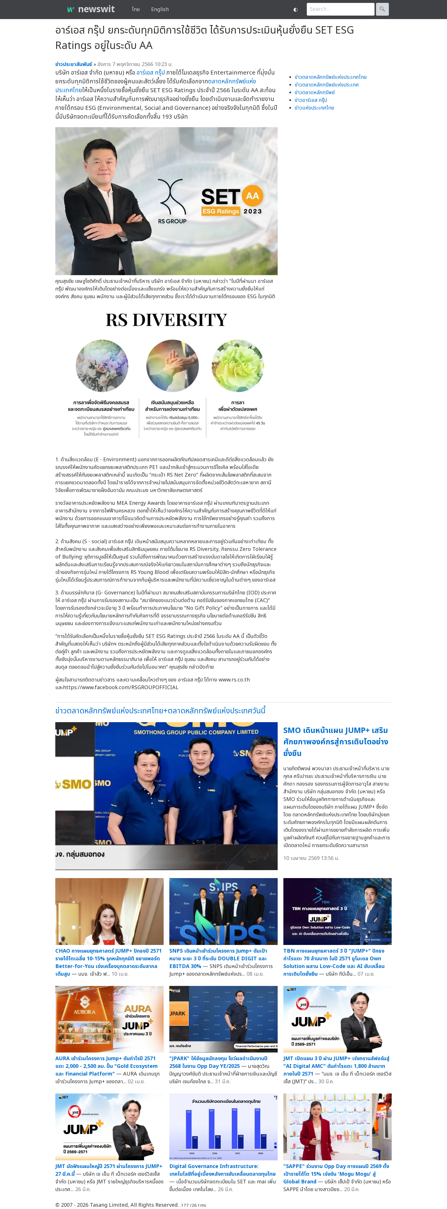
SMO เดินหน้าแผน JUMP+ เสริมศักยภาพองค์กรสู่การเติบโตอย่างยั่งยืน (335, 742)
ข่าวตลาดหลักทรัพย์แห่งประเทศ (327, 85)
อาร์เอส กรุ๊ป (151, 72)
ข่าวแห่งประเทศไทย (314, 108)
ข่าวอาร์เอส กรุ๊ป (311, 100)
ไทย (136, 9)
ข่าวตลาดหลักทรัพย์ (315, 92)
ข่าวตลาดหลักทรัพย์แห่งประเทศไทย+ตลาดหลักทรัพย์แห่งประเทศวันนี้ (160, 711)
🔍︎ (382, 9)
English (160, 9)
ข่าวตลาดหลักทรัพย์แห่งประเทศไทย (331, 77)
